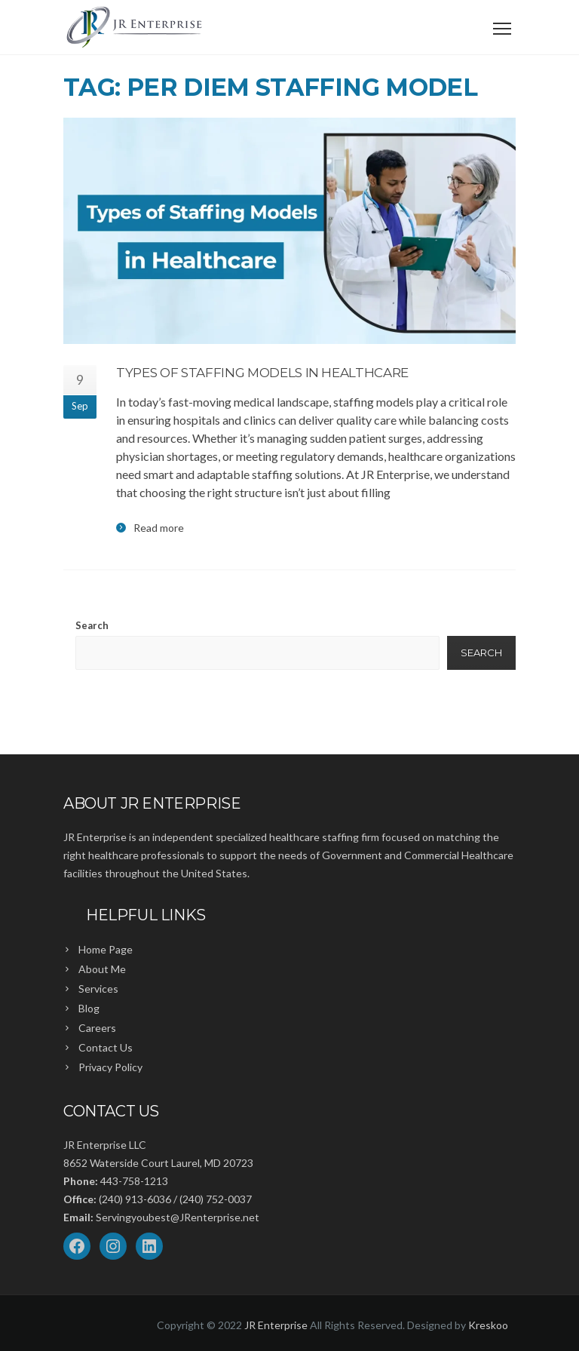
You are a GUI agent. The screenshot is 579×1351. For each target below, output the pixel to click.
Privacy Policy (110, 1067)
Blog (89, 1008)
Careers (97, 1027)
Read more (158, 528)
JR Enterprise (276, 1325)
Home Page (105, 949)
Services (98, 988)
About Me (102, 969)
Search (92, 625)
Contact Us (105, 1047)
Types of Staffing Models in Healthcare (262, 372)
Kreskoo (488, 1325)
